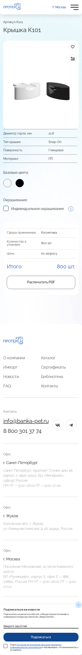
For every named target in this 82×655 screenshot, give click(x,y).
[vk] (57, 425)
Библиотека (52, 376)
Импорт (10, 367)
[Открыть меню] (74, 7)
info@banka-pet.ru (26, 421)
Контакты (49, 386)
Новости (11, 376)
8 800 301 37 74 (22, 431)
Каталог (48, 358)
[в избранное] (73, 46)
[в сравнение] (73, 58)
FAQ (7, 386)
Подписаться (41, 637)
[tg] (71, 425)
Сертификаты (53, 367)
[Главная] (13, 341)
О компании (14, 358)
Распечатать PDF (41, 282)
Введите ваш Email (15, 626)
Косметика (49, 232)
